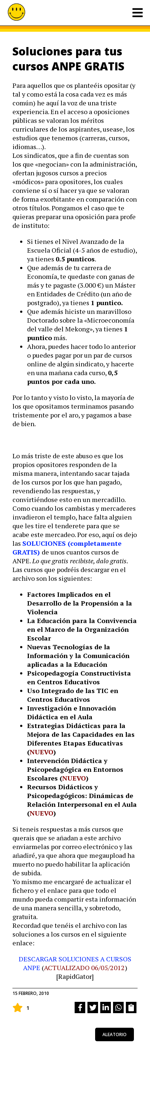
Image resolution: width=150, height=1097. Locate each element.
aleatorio (114, 1034)
